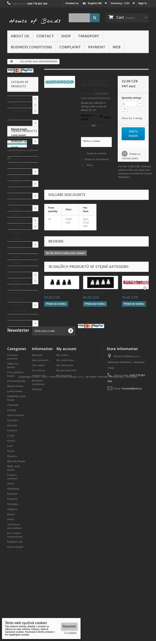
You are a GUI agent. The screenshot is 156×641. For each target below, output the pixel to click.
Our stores (38, 432)
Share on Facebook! (96, 159)
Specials (37, 417)
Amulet (15, 159)
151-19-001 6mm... (19, 358)
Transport (88, 36)
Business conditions (31, 47)
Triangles (16, 268)
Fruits (14, 189)
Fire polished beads (19, 113)
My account (66, 410)
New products (40, 422)
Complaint (70, 47)
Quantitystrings (131, 97)
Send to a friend (96, 153)
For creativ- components (18, 308)
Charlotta (16, 153)
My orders (62, 417)
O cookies (70, 633)
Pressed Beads (20, 122)
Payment (96, 47)
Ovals (14, 244)
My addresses (64, 427)
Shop (66, 36)
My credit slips (65, 422)
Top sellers (38, 427)
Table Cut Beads (21, 104)
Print (90, 165)
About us (20, 36)
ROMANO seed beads (20, 144)
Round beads (19, 323)
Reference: (87, 93)
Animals (16, 177)
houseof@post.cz (132, 450)
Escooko (16, 171)
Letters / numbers (16, 235)
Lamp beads (18, 135)
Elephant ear (18, 317)
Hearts (15, 195)
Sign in (142, 3)
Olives (15, 281)
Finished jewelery (21, 98)
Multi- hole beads (21, 226)
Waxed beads (19, 129)
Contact (45, 36)
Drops (14, 208)
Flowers (16, 183)
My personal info (66, 432)
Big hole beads (20, 220)
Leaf (13, 201)
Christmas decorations (18, 296)
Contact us (72, 3)
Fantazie (16, 256)
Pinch (14, 287)
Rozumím (69, 626)
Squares (16, 214)
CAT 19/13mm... (54, 293)
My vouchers (64, 437)
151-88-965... (130, 293)
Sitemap (37, 451)
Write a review (91, 141)
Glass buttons (19, 165)
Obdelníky (17, 250)
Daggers (16, 274)
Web (116, 47)
